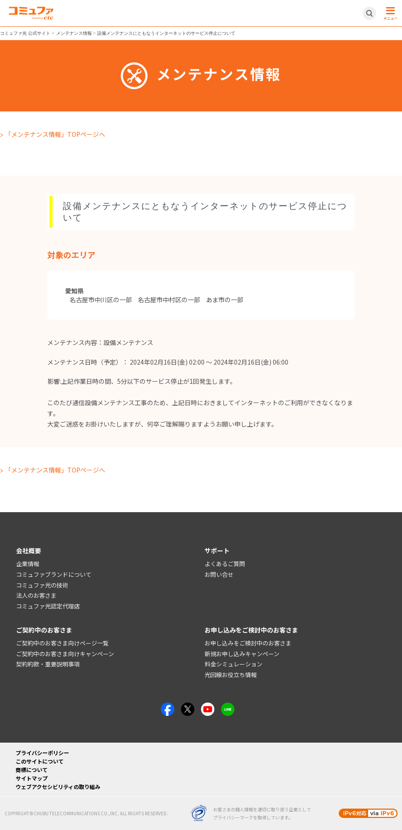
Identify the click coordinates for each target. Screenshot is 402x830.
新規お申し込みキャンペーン (242, 653)
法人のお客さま (36, 595)
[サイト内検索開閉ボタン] (369, 13)
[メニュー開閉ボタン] (389, 13)
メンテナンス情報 (74, 33)
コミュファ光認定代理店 (48, 606)
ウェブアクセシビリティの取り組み (58, 786)
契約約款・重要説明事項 (48, 664)
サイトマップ (32, 778)
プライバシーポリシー (42, 752)
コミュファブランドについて (53, 574)
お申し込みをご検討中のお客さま (248, 643)
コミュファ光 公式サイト (25, 33)
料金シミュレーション (234, 664)
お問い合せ (219, 574)
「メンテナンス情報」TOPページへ (55, 134)
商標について (32, 769)
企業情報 (27, 563)
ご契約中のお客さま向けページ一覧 (62, 643)
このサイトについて (40, 761)
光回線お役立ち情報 (231, 674)
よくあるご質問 (225, 563)
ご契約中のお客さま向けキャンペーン (65, 653)
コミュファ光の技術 (42, 585)
